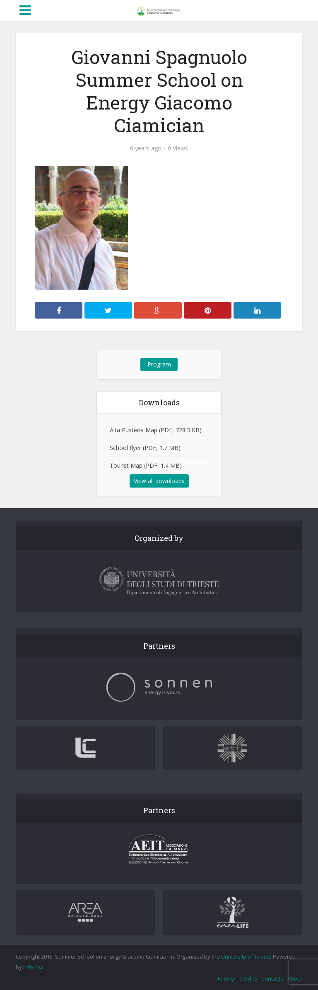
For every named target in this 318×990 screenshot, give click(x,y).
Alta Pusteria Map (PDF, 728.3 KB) (156, 430)
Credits (248, 978)
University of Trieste (246, 956)
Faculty (226, 978)
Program (159, 364)
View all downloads (159, 481)
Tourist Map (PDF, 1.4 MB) (146, 465)
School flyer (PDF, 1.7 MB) (145, 448)
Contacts (272, 978)
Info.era (33, 967)
